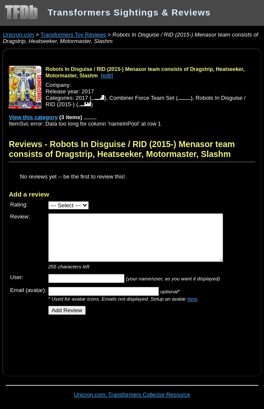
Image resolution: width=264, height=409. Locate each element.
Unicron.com (18, 34)
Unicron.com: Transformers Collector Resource (132, 394)
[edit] (107, 75)
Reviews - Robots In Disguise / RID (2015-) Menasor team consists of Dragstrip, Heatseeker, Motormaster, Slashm (122, 149)
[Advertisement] (109, 342)
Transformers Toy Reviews (73, 34)
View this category (33, 117)
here (192, 298)
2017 (82, 98)
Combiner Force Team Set (141, 98)
